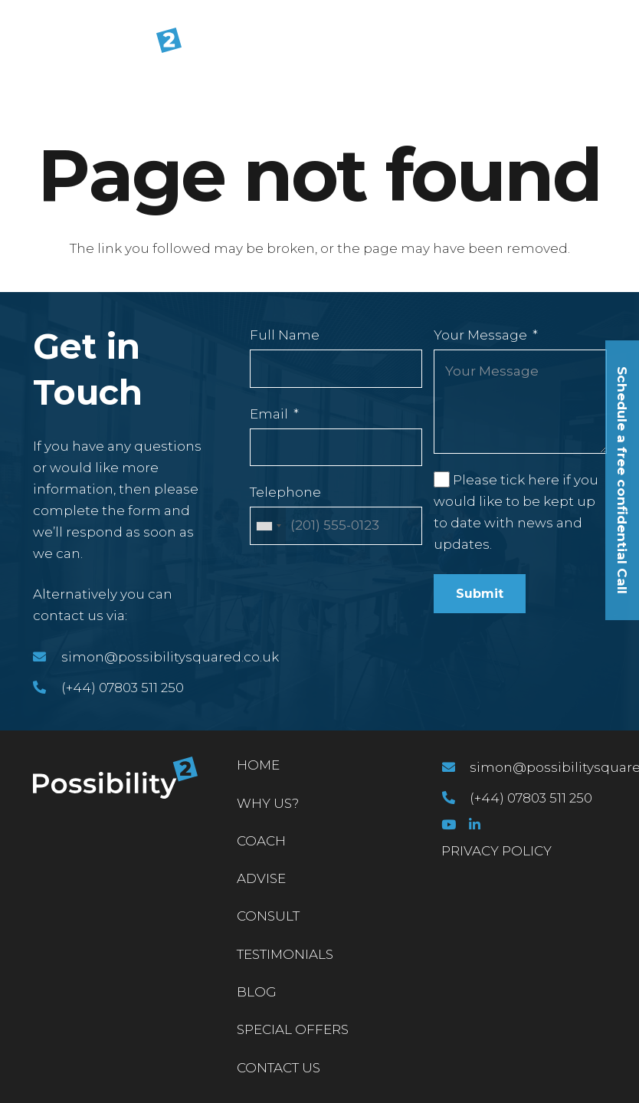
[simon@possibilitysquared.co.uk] (47, 657)
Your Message (480, 335)
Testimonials (285, 954)
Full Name (285, 335)
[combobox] (268, 525)
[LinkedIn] (474, 824)
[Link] (97, 49)
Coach (261, 841)
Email (269, 414)
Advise (261, 878)
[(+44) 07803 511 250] (47, 687)
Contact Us (278, 1067)
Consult (268, 916)
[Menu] (616, 49)
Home (258, 765)
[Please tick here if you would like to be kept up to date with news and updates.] (441, 479)
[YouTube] (448, 824)
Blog (257, 992)
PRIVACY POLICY (496, 850)
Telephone (285, 492)
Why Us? (268, 803)
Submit (479, 593)
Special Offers (293, 1029)
